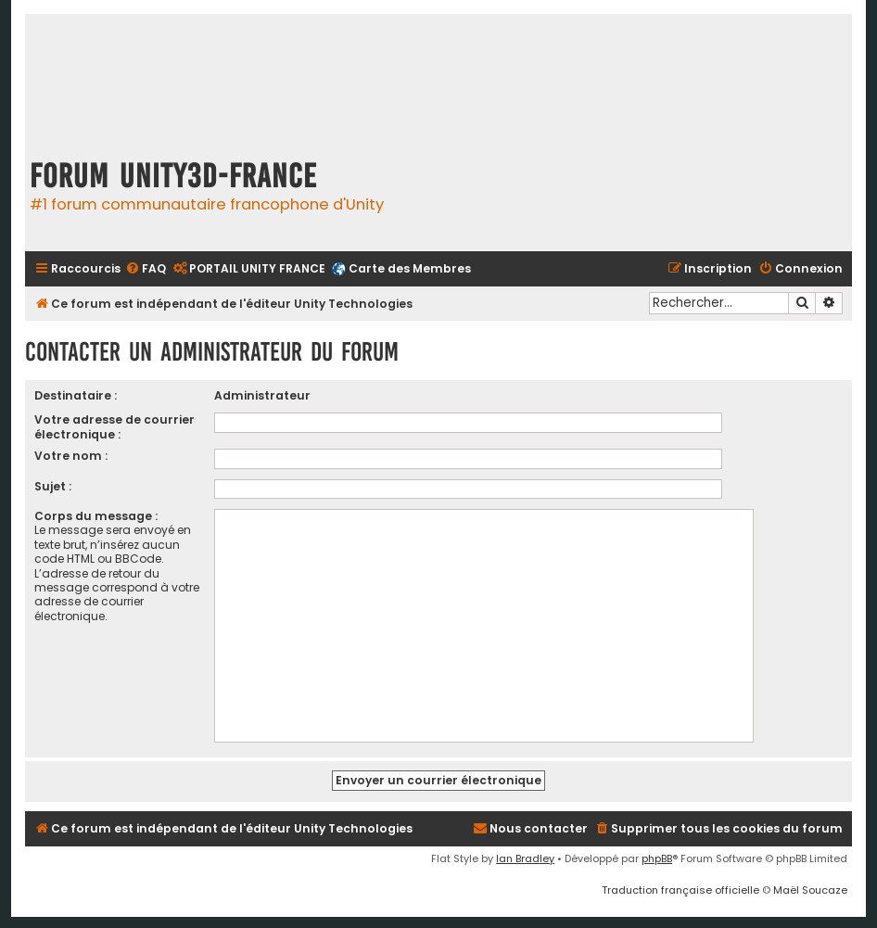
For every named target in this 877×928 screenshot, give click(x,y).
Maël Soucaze (810, 890)
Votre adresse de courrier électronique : (114, 426)
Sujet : (52, 486)
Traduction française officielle (680, 890)
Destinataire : (75, 395)
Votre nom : (71, 456)
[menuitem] (145, 269)
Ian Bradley (525, 858)
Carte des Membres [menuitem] (410, 268)
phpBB (657, 858)
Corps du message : (96, 516)
